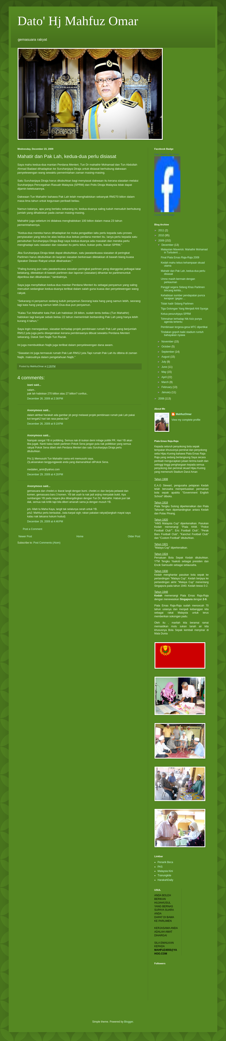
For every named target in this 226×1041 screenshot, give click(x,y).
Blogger (128, 1021)
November (167, 341)
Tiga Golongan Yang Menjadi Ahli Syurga (184, 308)
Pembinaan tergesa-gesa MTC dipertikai (184, 327)
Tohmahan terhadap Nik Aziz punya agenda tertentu (181, 320)
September (168, 351)
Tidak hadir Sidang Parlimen (177, 303)
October (166, 346)
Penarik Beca (165, 862)
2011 (161, 230)
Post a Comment (32, 529)
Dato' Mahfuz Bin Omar (166, 154)
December (167, 244)
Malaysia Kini (165, 871)
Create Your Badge (164, 214)
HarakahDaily (165, 879)
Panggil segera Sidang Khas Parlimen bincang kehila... (183, 289)
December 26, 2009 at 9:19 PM (45, 423)
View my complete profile (185, 419)
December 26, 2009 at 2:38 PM (45, 398)
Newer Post (25, 536)
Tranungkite (164, 875)
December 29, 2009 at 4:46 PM (45, 521)
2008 (161, 398)
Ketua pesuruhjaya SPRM (176, 313)
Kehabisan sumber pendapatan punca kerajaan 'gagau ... (183, 297)
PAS (160, 866)
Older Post (134, 536)
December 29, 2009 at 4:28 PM (45, 474)
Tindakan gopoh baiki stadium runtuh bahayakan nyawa (182, 334)
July (164, 361)
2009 (161, 240)
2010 (161, 235)
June (164, 366)
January (166, 392)
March (165, 382)
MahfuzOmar (184, 414)
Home (79, 536)
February (167, 387)
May (164, 371)
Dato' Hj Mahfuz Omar (77, 21)
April (164, 377)
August (165, 356)
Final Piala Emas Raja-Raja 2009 (180, 257)
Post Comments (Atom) (46, 542)
